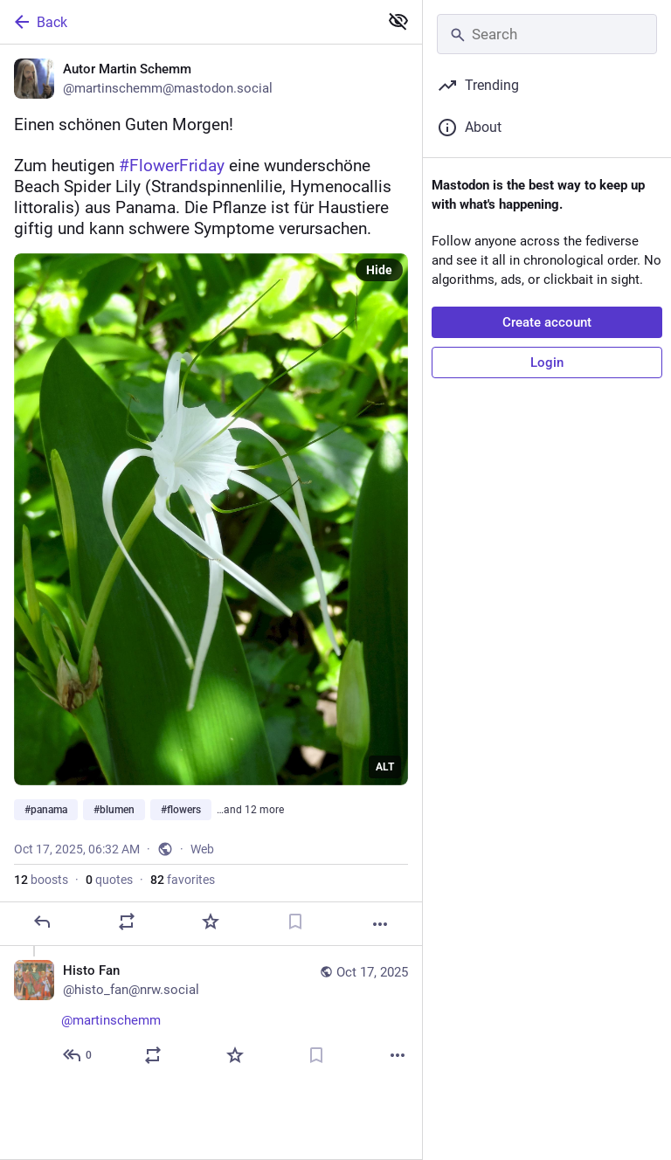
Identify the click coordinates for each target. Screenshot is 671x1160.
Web (202, 849)
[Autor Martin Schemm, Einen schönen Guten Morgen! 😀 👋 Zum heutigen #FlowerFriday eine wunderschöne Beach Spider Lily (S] (211, 495)
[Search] (547, 34)
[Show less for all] (398, 21)
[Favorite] (210, 921)
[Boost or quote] (126, 921)
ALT (385, 767)
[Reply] (41, 921)
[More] (380, 924)
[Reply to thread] (78, 1055)
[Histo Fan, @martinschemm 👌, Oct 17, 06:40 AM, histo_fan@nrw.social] (211, 1015)
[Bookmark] (295, 921)
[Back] (187, 22)
